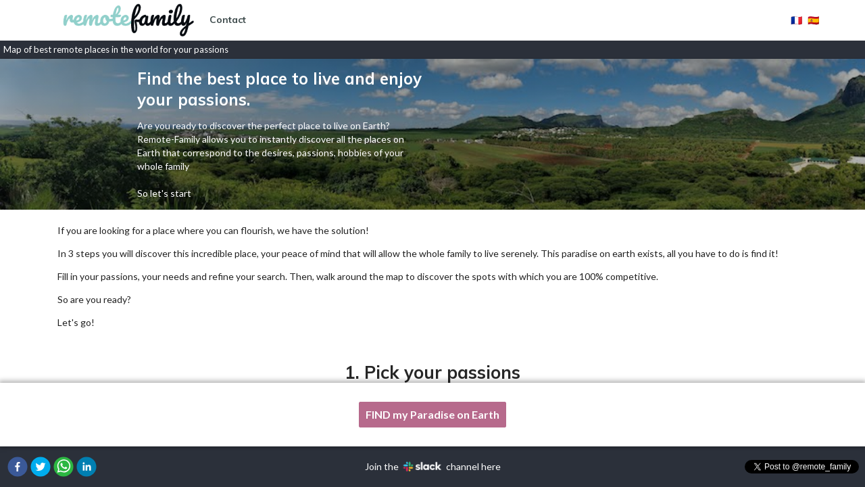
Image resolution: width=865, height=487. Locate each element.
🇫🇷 (796, 20)
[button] (17, 467)
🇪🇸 (813, 20)
